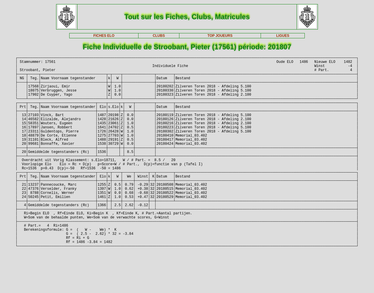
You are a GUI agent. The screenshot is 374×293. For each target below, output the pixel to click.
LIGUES (282, 36)
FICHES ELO (103, 36)
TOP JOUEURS (220, 36)
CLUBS (159, 36)
